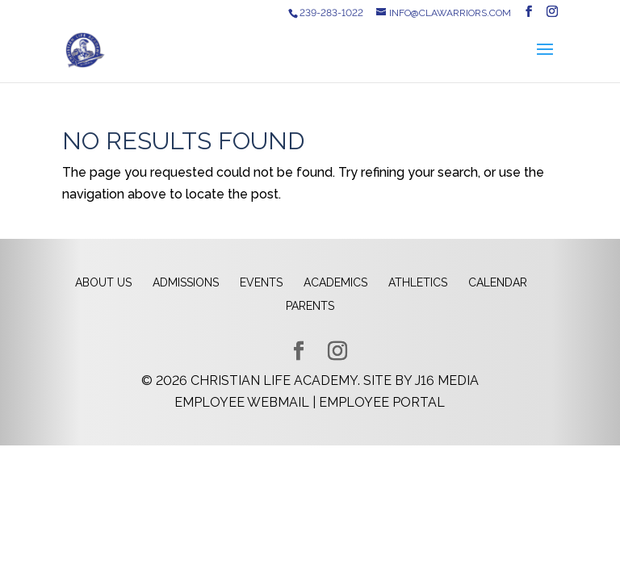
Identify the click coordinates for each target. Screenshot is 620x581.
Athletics (417, 282)
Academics (335, 282)
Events (261, 282)
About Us (103, 282)
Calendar (497, 282)
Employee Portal (382, 402)
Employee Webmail (241, 402)
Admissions (186, 282)
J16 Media (447, 380)
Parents (310, 305)
